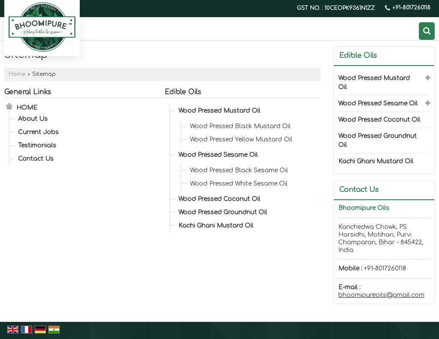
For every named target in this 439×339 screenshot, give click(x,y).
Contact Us (36, 159)
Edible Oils (183, 92)
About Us (33, 119)
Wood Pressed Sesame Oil (218, 155)
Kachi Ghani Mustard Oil (215, 225)
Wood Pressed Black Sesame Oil (239, 170)
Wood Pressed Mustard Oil (219, 111)
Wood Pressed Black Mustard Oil (240, 126)
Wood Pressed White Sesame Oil (239, 183)
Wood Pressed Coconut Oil (219, 199)
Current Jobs (38, 132)
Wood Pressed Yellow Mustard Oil (241, 139)
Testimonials (37, 145)
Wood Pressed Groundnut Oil (222, 212)
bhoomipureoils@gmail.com (381, 295)
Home (17, 74)
